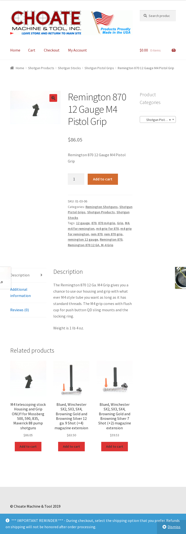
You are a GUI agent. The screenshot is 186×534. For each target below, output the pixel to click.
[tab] (28, 275)
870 (93, 223)
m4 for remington (81, 228)
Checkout (52, 50)
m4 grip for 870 (107, 228)
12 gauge (83, 223)
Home (15, 50)
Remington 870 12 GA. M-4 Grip (90, 245)
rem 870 (96, 234)
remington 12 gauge (83, 239)
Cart (31, 50)
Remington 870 (111, 239)
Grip (120, 223)
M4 (127, 223)
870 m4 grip (106, 223)
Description (20, 275)
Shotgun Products (41, 68)
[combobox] (158, 119)
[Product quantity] (76, 179)
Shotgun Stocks (69, 68)
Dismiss (174, 526)
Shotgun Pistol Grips (99, 68)
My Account (77, 50)
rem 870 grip (113, 234)
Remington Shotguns (101, 207)
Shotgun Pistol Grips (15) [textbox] (159, 119)
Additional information (20, 292)
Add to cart (102, 179)
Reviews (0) (19, 309)
